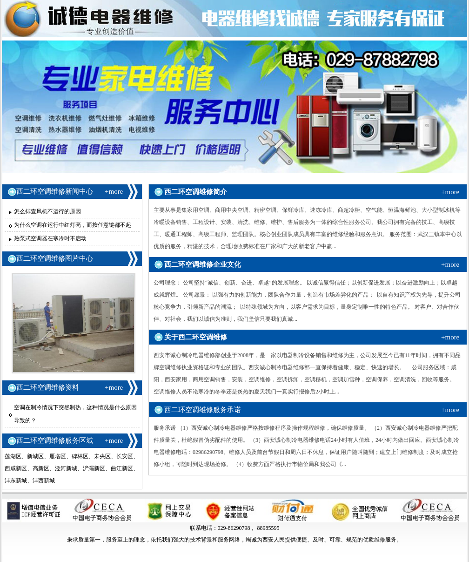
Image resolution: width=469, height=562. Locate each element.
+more (114, 191)
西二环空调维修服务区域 (54, 440)
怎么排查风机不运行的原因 (47, 211)
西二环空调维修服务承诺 (202, 409)
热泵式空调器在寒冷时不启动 (50, 238)
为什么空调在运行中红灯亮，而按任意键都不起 (72, 225)
